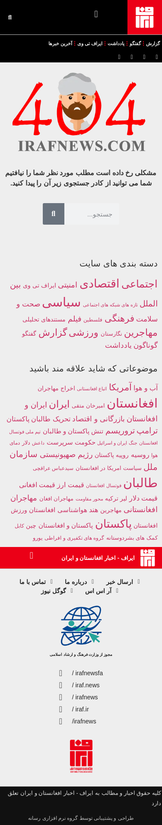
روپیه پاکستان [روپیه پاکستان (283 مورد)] (112, 455)
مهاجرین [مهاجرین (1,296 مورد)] (141, 332)
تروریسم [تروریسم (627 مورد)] (120, 430)
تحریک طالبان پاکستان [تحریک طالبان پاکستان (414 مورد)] (38, 419)
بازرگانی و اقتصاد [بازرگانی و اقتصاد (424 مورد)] (98, 419)
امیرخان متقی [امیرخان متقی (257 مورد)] (88, 405)
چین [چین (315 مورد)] (31, 525)
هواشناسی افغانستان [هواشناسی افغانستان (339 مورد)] (58, 509)
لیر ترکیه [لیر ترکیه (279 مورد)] (116, 498)
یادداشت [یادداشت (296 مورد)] (118, 345)
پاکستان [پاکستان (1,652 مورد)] (113, 524)
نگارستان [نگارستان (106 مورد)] (111, 334)
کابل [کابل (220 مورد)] (19, 526)
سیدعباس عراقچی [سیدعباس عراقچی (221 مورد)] (53, 468)
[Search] (53, 214)
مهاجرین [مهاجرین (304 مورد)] (111, 510)
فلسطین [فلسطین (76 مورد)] (92, 319)
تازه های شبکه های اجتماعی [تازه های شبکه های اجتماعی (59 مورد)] (110, 304)
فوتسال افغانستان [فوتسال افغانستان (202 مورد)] (103, 485)
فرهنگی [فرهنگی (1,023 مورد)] (119, 318)
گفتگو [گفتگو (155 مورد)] (29, 333)
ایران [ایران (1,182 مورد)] (59, 404)
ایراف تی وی (89, 43)
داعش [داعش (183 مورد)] (38, 442)
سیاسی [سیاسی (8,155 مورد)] (61, 302)
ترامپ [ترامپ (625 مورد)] (147, 430)
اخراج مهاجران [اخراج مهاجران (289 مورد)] (56, 388)
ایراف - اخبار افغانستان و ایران (97, 558)
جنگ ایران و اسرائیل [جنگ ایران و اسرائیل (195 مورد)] (117, 442)
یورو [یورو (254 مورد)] (38, 538)
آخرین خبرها (60, 43)
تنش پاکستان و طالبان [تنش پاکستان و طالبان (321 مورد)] (73, 431)
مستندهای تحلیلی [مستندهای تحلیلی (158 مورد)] (44, 319)
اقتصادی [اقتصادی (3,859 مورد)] (99, 283)
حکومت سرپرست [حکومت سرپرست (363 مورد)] (71, 442)
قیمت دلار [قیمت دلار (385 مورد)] (143, 498)
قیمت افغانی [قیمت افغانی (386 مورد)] (37, 484)
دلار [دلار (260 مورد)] (26, 442)
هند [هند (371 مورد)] (93, 509)
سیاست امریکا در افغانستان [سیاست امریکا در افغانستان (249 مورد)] (109, 468)
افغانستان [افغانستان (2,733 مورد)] (132, 403)
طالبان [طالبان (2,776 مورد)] (140, 483)
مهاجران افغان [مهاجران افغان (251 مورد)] (56, 498)
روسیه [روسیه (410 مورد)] (140, 454)
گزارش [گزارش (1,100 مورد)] (52, 332)
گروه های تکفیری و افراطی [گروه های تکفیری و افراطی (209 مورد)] (74, 538)
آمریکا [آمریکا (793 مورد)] (120, 387)
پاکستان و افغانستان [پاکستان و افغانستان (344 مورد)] (65, 525)
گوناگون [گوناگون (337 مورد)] (145, 345)
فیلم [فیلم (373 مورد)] (75, 319)
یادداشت (116, 43)
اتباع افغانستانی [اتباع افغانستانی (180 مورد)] (92, 388)
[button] (96, 14)
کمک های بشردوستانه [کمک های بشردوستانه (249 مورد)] (132, 538)
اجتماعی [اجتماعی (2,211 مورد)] (139, 284)
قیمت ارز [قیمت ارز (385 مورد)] (70, 484)
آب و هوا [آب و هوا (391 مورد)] (145, 388)
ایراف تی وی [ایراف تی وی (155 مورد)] (39, 285)
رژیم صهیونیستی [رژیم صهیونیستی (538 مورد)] (66, 454)
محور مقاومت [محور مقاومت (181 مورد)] (89, 498)
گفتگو (135, 43)
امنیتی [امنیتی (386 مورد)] (67, 285)
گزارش (153, 43)
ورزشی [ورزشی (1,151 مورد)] (83, 332)
